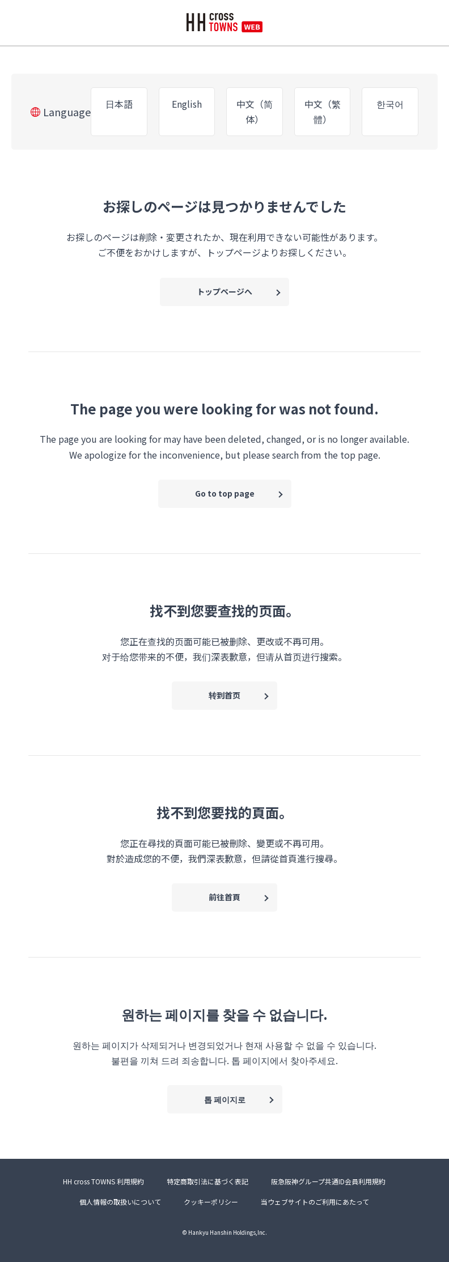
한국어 (390, 104)
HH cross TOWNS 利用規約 (103, 1181)
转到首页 (224, 695)
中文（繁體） (322, 111)
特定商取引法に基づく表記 (207, 1181)
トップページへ (224, 291)
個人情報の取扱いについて (120, 1201)
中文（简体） (254, 111)
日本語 (119, 104)
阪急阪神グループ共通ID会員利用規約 (328, 1181)
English (187, 104)
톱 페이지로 (224, 1099)
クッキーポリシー (211, 1201)
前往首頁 (224, 897)
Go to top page (225, 493)
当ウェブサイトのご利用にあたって (315, 1201)
